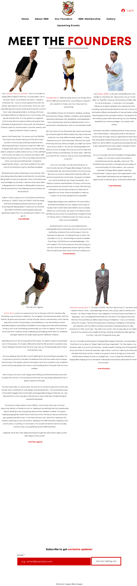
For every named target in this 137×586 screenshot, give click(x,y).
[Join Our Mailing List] (106, 561)
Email (20, 555)
